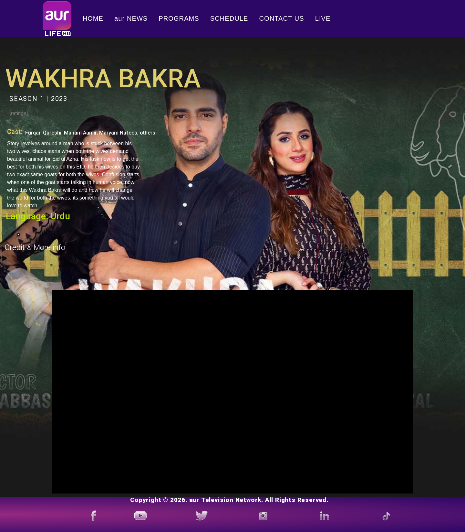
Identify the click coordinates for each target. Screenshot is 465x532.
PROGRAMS (179, 18)
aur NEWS (131, 18)
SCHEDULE (229, 18)
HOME (93, 18)
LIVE (323, 18)
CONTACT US (281, 18)
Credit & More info (35, 247)
